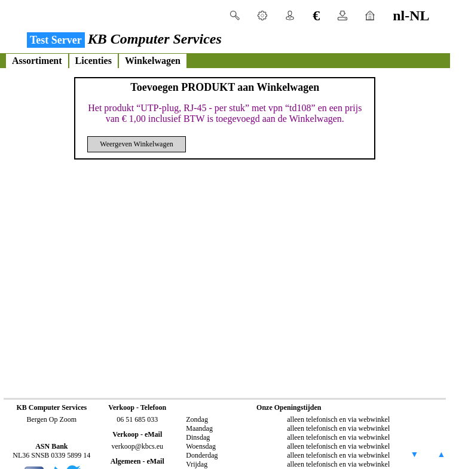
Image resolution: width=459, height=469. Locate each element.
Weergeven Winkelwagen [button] (136, 144)
